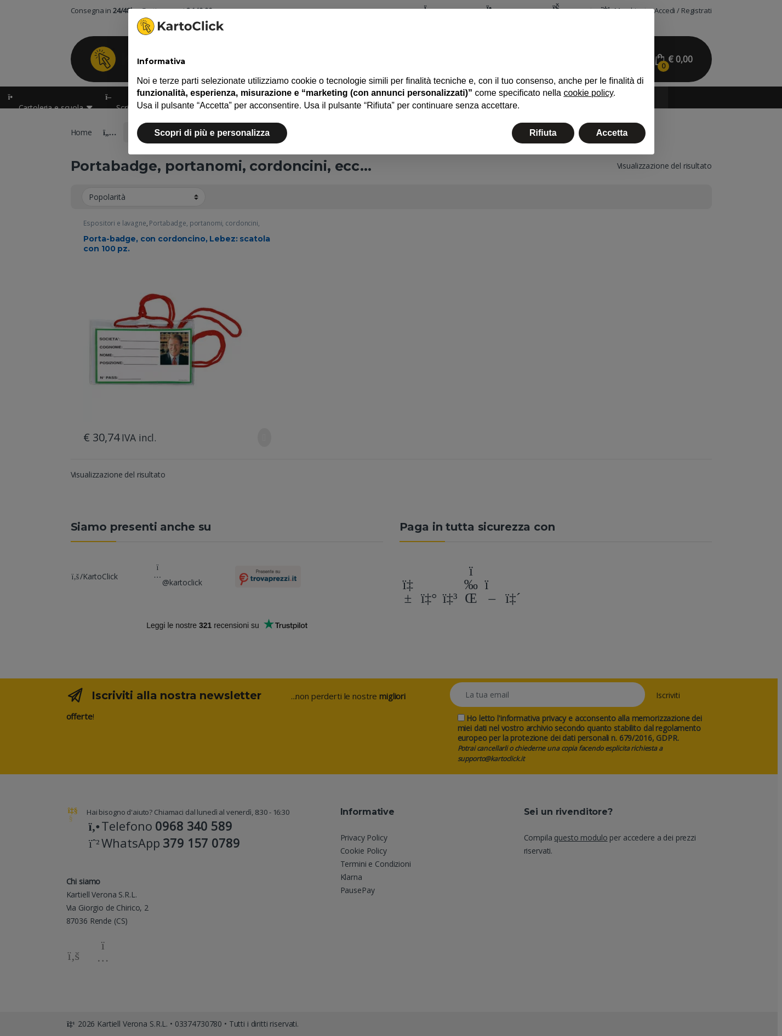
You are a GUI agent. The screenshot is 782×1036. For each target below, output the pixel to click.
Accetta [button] (612, 132)
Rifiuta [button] (543, 132)
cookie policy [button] (588, 92)
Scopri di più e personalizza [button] (212, 132)
